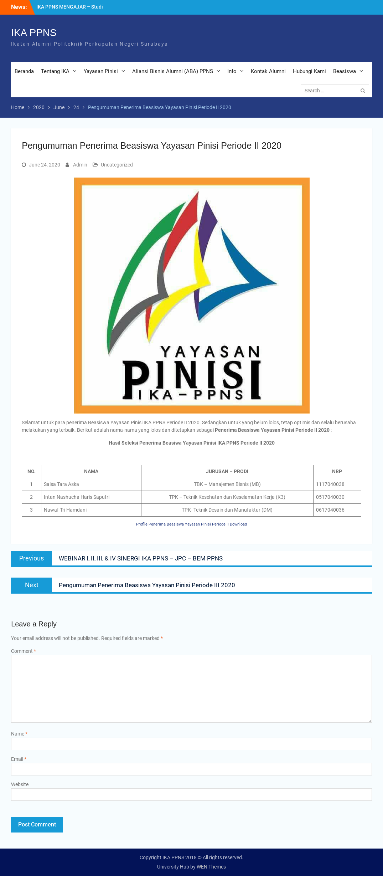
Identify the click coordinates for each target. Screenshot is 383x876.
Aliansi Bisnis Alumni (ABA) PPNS (172, 71)
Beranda (24, 71)
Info (232, 71)
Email (18, 759)
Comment (23, 651)
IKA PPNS (34, 32)
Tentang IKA (55, 71)
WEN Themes (211, 867)
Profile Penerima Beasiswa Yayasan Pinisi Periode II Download (191, 524)
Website (20, 784)
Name (19, 734)
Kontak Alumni (268, 71)
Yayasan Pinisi (101, 71)
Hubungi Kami (309, 71)
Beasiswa (344, 71)
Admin (80, 165)
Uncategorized (117, 165)
